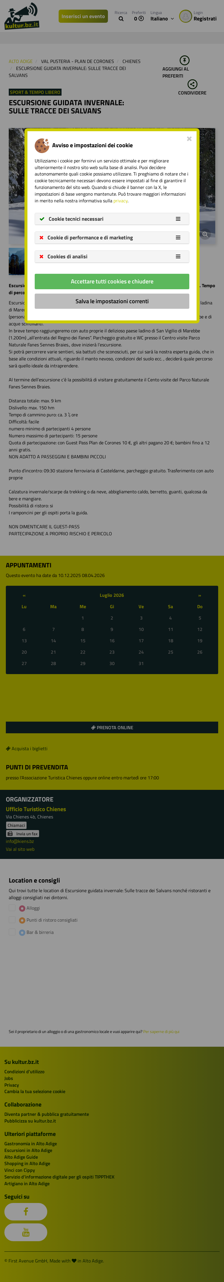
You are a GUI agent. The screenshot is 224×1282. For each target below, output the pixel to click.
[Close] (189, 138)
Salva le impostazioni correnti (112, 301)
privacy (120, 200)
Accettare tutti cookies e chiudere (112, 281)
